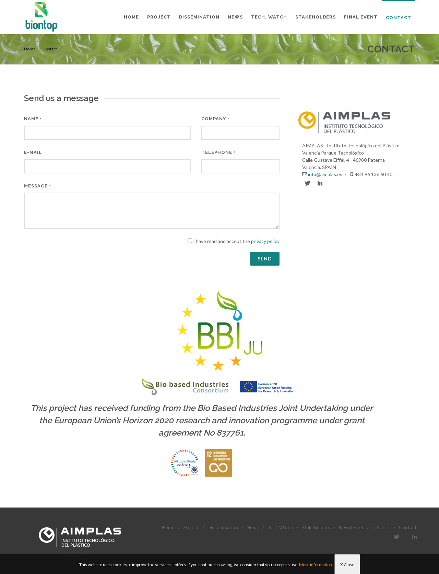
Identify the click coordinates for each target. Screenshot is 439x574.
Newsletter (351, 527)
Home (30, 48)
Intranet (381, 527)
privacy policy (265, 241)
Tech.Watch (280, 527)
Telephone (218, 152)
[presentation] (76, 250)
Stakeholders (316, 527)
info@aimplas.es (325, 174)
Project (191, 527)
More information (315, 564)
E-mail (34, 152)
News (253, 527)
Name (33, 118)
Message (37, 185)
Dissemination (222, 527)
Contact (50, 48)
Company (215, 118)
